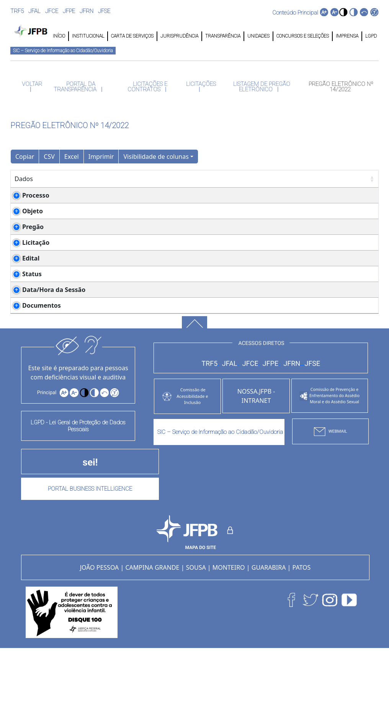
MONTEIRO (228, 622)
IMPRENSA (347, 36)
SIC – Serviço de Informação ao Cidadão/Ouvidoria (63, 50)
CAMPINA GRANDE (152, 622)
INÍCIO (59, 36)
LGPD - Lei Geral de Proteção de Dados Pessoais (78, 481)
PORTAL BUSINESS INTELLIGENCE (90, 544)
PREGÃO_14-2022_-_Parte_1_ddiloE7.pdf (136, 351)
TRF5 (17, 11)
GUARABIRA (269, 622)
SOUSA (196, 622)
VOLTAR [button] (31, 84)
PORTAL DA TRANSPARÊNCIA (76, 87)
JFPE (69, 11)
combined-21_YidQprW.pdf (117, 360)
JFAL (34, 11)
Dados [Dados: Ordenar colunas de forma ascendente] (24, 179)
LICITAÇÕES (200, 84)
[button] (343, 12)
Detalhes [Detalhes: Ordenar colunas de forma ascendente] (88, 179)
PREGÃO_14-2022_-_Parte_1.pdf (124, 286)
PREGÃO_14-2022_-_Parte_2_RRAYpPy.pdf (138, 342)
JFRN (86, 11)
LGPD (370, 36)
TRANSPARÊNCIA (223, 36)
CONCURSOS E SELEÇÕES (302, 36)
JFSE (104, 11)
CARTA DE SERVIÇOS (132, 36)
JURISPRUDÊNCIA (179, 36)
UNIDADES (258, 36)
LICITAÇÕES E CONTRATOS (147, 87)
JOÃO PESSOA (99, 622)
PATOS (302, 622)
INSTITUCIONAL (88, 36)
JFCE (51, 11)
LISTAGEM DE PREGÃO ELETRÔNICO (261, 87)
